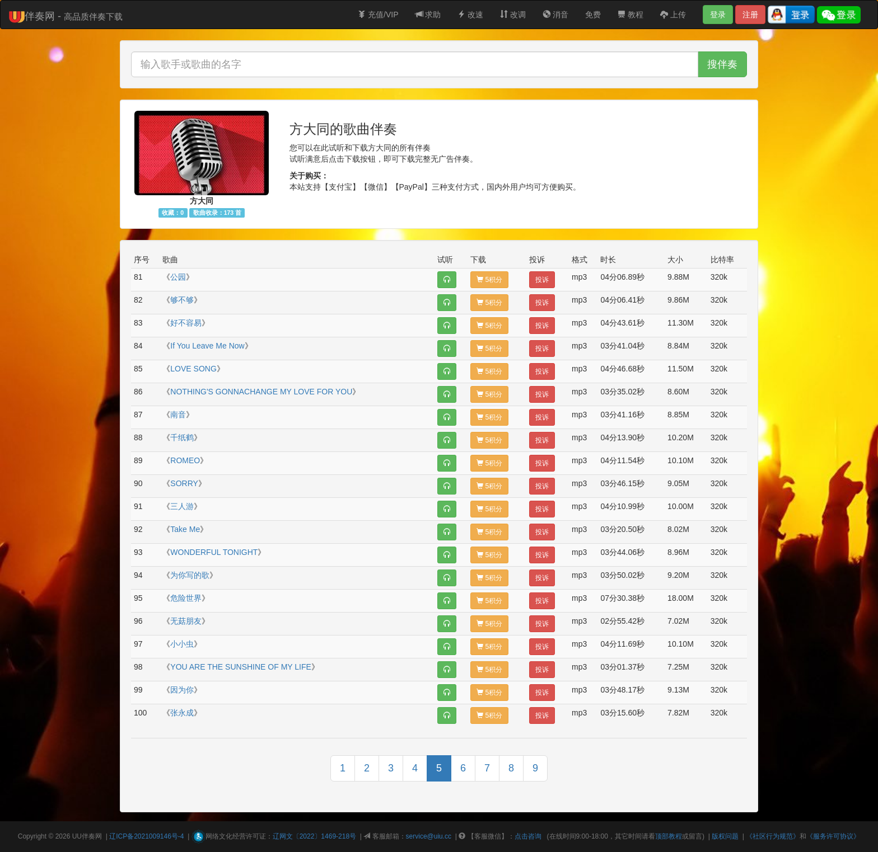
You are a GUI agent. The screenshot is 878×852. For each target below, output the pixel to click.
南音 (178, 414)
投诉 (542, 280)
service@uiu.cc (429, 836)
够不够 (182, 299)
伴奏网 (92, 836)
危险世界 (186, 598)
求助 (428, 14)
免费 (593, 14)
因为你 (182, 689)
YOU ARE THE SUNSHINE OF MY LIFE (240, 666)
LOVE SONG (193, 368)
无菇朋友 (186, 620)
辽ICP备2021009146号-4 (146, 836)
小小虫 (182, 643)
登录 (718, 14)
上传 (673, 14)
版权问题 (725, 836)
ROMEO (185, 460)
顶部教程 (668, 836)
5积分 (489, 280)
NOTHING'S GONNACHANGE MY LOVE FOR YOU (261, 391)
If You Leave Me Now (207, 345)
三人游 (182, 506)
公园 (178, 276)
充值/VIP (378, 14)
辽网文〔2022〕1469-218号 (314, 836)
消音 (555, 14)
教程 (630, 14)
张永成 (182, 712)
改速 (470, 14)
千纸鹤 (182, 437)
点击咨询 (528, 836)
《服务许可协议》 (833, 836)
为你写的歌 (189, 575)
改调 (513, 14)
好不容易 (186, 322)
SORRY (184, 483)
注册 (750, 14)
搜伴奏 (722, 64)
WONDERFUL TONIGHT (214, 552)
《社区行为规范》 (773, 836)
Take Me (185, 529)
